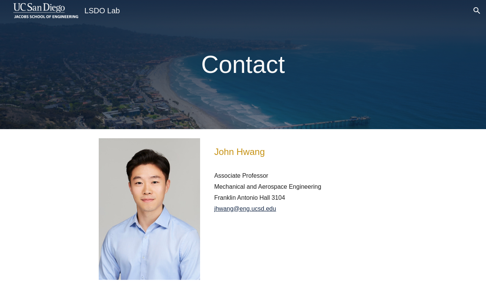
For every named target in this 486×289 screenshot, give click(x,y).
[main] (243, 64)
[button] (477, 11)
